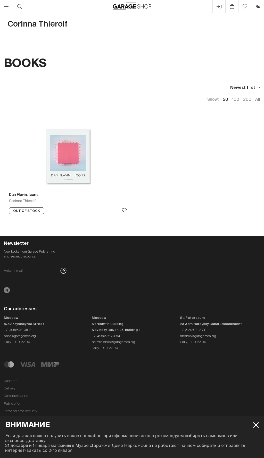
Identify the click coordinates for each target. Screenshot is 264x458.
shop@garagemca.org (20, 336)
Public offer (12, 403)
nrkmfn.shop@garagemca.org (113, 342)
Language (66, 87)
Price (9, 87)
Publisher (35, 87)
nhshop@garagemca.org (198, 336)
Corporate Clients (16, 396)
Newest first (242, 87)
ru (257, 6)
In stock (96, 87)
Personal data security (20, 411)
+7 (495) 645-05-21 (18, 330)
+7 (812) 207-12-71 (192, 330)
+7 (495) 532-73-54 (106, 336)
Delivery (9, 388)
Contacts (11, 381)
